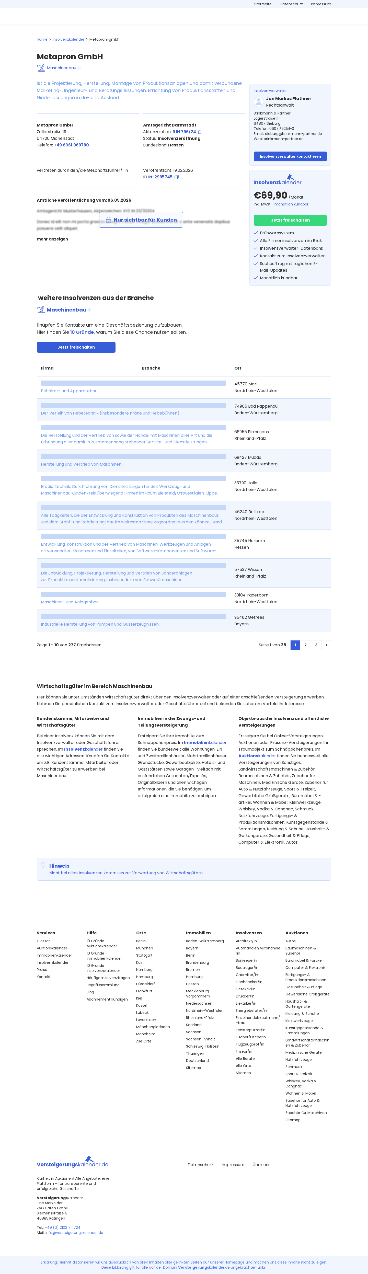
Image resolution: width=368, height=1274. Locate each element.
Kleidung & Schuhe (302, 1013)
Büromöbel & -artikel (304, 960)
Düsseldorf (145, 983)
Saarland (194, 1024)
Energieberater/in (251, 1010)
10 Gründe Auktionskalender (102, 943)
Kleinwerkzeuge (299, 1020)
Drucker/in (245, 996)
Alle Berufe (245, 1058)
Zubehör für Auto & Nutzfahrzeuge (302, 1103)
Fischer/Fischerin (251, 1037)
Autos (290, 941)
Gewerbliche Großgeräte (307, 994)
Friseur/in (244, 1051)
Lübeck (142, 1012)
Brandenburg (197, 962)
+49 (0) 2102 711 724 (62, 1227)
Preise (42, 969)
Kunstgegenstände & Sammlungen (304, 1030)
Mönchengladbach (153, 1026)
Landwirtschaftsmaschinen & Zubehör (307, 1043)
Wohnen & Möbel (300, 1093)
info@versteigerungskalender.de (74, 1232)
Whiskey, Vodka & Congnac (301, 1083)
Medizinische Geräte (303, 1052)
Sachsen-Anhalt (200, 1039)
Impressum (321, 4)
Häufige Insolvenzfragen (108, 977)
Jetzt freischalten (290, 220)
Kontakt (44, 976)
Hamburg (144, 976)
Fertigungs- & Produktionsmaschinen (305, 977)
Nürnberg (144, 969)
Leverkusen (146, 1019)
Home (42, 39)
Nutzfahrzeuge (298, 1059)
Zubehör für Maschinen (306, 1112)
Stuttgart (144, 955)
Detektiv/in (246, 989)
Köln (140, 962)
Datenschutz (291, 4)
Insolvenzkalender (68, 39)
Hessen (192, 983)
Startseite (263, 4)
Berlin (141, 941)
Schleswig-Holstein (203, 1046)
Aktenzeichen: (172, 132)
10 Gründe (82, 332)
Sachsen (193, 1032)
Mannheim (145, 1034)
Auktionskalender (52, 948)
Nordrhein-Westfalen (205, 1010)
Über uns (261, 1165)
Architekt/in (246, 941)
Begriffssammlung (103, 985)
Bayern (192, 948)
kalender (83, 749)
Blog (90, 992)
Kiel (139, 998)
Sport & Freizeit (298, 1073)
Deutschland (197, 1060)
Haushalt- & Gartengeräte (297, 1004)
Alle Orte (144, 1041)
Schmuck (293, 1066)
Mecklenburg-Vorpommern (198, 994)
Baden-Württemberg (205, 941)
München (144, 948)
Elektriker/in (246, 1003)
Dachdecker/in (249, 981)
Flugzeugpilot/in (250, 1044)
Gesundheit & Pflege (303, 987)
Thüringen (195, 1053)
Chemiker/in (247, 974)
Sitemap (193, 1067)
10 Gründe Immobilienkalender (104, 956)
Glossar (43, 941)
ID (161, 177)
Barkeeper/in (247, 960)
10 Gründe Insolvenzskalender (103, 968)
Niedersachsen (199, 1003)
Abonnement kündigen (107, 999)
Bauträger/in (247, 967)
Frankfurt (144, 991)
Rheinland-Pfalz (200, 1017)
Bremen (193, 969)
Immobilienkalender (54, 955)
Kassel (141, 1005)
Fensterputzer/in (251, 1029)
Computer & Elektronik (305, 967)
